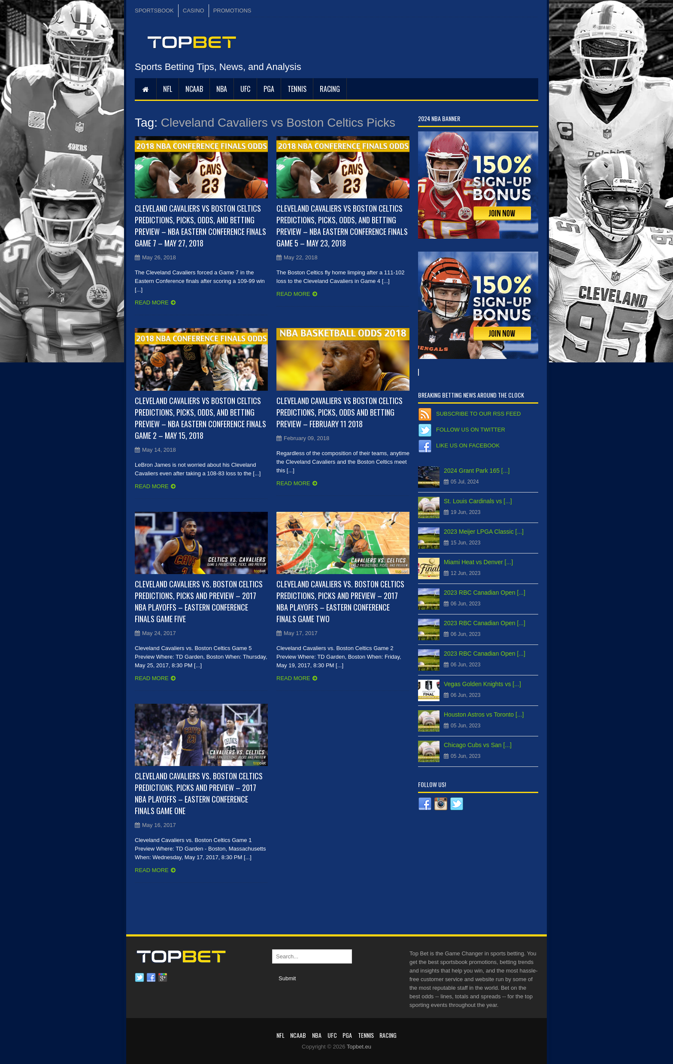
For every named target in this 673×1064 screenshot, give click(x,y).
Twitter (139, 977)
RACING (330, 89)
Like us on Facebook (468, 445)
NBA (221, 89)
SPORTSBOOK (154, 10)
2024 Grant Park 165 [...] (476, 470)
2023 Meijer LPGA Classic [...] (484, 531)
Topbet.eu (359, 1046)
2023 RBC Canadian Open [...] (484, 592)
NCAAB (194, 89)
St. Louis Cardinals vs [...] (478, 501)
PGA (269, 89)
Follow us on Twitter (470, 429)
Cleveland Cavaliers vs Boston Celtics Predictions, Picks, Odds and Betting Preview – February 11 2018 (339, 412)
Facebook (151, 977)
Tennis (297, 89)
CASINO (193, 10)
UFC (245, 89)
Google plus (162, 977)
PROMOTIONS (232, 10)
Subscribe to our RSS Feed (478, 413)
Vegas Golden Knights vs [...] (482, 684)
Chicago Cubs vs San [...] (478, 745)
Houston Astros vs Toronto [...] (484, 714)
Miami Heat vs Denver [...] (478, 562)
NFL (167, 89)
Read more (152, 302)
